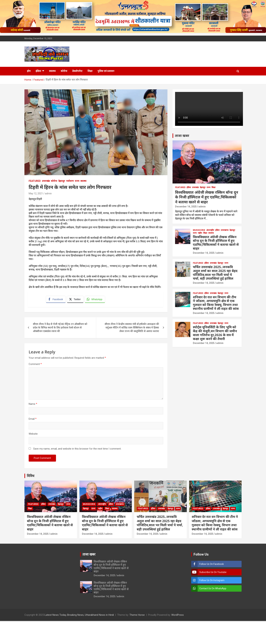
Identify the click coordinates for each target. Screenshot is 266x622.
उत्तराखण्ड (224, 230)
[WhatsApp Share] (96, 300)
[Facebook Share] (56, 300)
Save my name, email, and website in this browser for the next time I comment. (77, 449)
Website (33, 434)
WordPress (177, 615)
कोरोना (64, 71)
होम (29, 71)
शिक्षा (90, 71)
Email (32, 419)
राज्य (77, 181)
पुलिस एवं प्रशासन (106, 71)
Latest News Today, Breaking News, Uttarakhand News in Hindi (79, 615)
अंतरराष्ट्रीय (210, 230)
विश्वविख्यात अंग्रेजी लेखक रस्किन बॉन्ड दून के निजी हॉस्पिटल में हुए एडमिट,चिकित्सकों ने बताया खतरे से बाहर (206, 197)
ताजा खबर (182, 135)
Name (33, 404)
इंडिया (38, 71)
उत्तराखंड (46, 181)
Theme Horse (137, 615)
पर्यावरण (70, 181)
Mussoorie (199, 230)
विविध (30, 477)
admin (48, 193)
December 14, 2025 (186, 206)
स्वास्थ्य (52, 71)
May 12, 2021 (36, 193)
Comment (35, 365)
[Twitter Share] (76, 300)
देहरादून (61, 181)
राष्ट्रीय (200, 233)
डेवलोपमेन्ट (77, 71)
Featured (35, 181)
